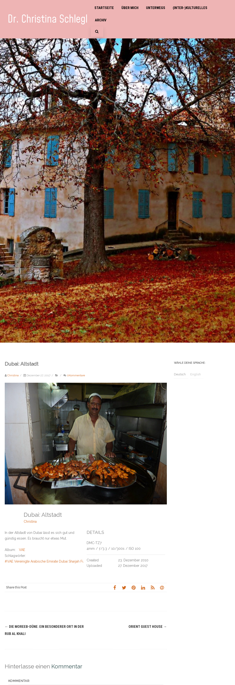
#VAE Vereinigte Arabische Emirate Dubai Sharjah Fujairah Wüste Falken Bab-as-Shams (71, 561)
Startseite (104, 8)
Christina (30, 521)
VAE (22, 550)
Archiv (100, 20)
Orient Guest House (148, 626)
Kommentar (19, 680)
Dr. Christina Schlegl (48, 19)
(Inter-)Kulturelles (190, 8)
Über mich (129, 8)
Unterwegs (155, 8)
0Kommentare (76, 375)
